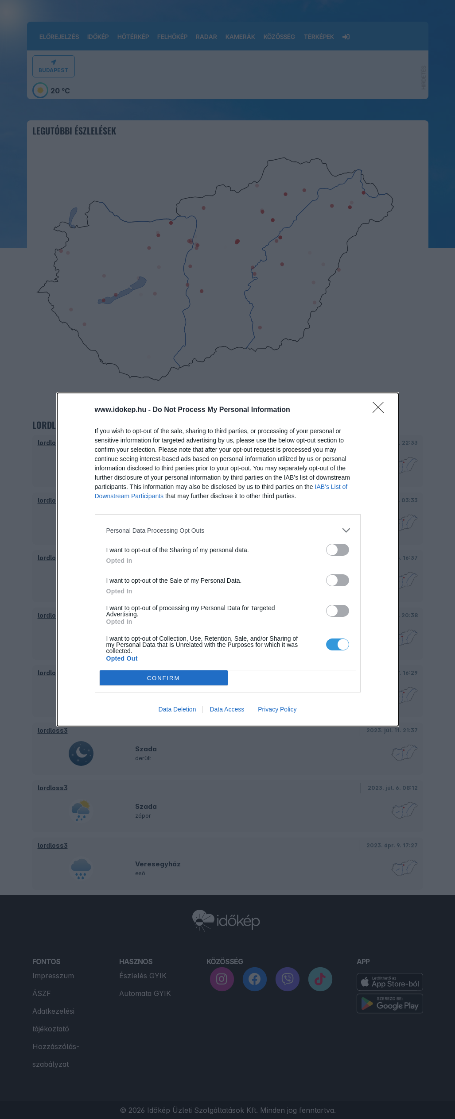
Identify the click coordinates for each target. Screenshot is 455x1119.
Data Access (227, 709)
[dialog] (227, 559)
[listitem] (227, 530)
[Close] (381, 410)
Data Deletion (177, 709)
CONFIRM (163, 677)
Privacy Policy (277, 709)
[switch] (337, 550)
